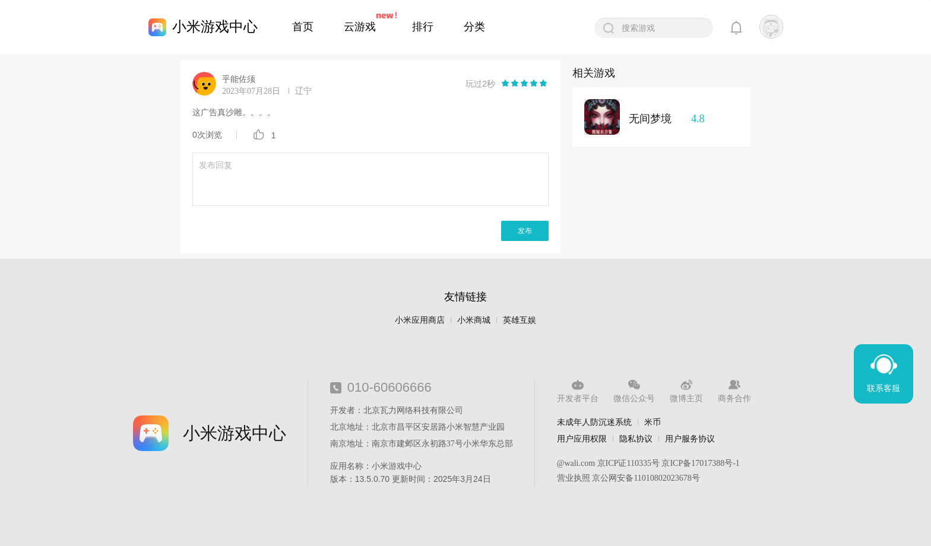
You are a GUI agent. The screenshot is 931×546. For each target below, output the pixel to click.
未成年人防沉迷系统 (594, 422)
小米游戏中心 (215, 26)
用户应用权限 (582, 438)
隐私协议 (636, 438)
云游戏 (360, 27)
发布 (525, 231)
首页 (303, 27)
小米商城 (473, 320)
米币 (652, 422)
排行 (422, 27)
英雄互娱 (519, 320)
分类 (474, 27)
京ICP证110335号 (628, 463)
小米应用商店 (420, 320)
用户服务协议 (690, 438)
